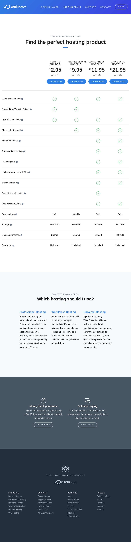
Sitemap (71, 513)
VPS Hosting (13, 513)
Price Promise (73, 503)
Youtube (100, 509)
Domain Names (50, 7)
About (70, 496)
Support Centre (44, 496)
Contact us (87, 425)
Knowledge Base (45, 503)
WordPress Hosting (64, 312)
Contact (105, 7)
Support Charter (45, 499)
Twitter (100, 499)
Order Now (56, 81)
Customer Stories (74, 509)
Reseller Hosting (15, 509)
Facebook (101, 503)
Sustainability (73, 499)
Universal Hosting (94, 312)
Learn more (43, 425)
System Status (44, 506)
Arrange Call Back (45, 513)
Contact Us (42, 509)
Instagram (101, 506)
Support (90, 7)
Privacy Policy (73, 516)
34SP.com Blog (103, 496)
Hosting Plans (72, 7)
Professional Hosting (33, 312)
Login (121, 7)
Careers (70, 506)
